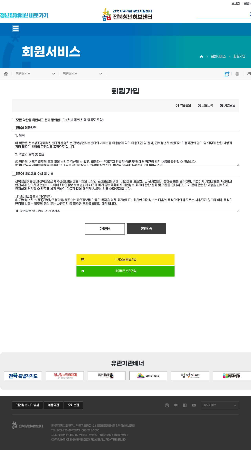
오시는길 (73, 405)
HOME (6, 74)
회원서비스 (23, 74)
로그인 (235, 3)
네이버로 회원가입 (125, 271)
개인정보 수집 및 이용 (34, 173)
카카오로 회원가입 (125, 259)
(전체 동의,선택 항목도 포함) (60, 120)
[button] (234, 359)
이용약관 (26, 128)
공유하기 (226, 74)
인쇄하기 (237, 74)
